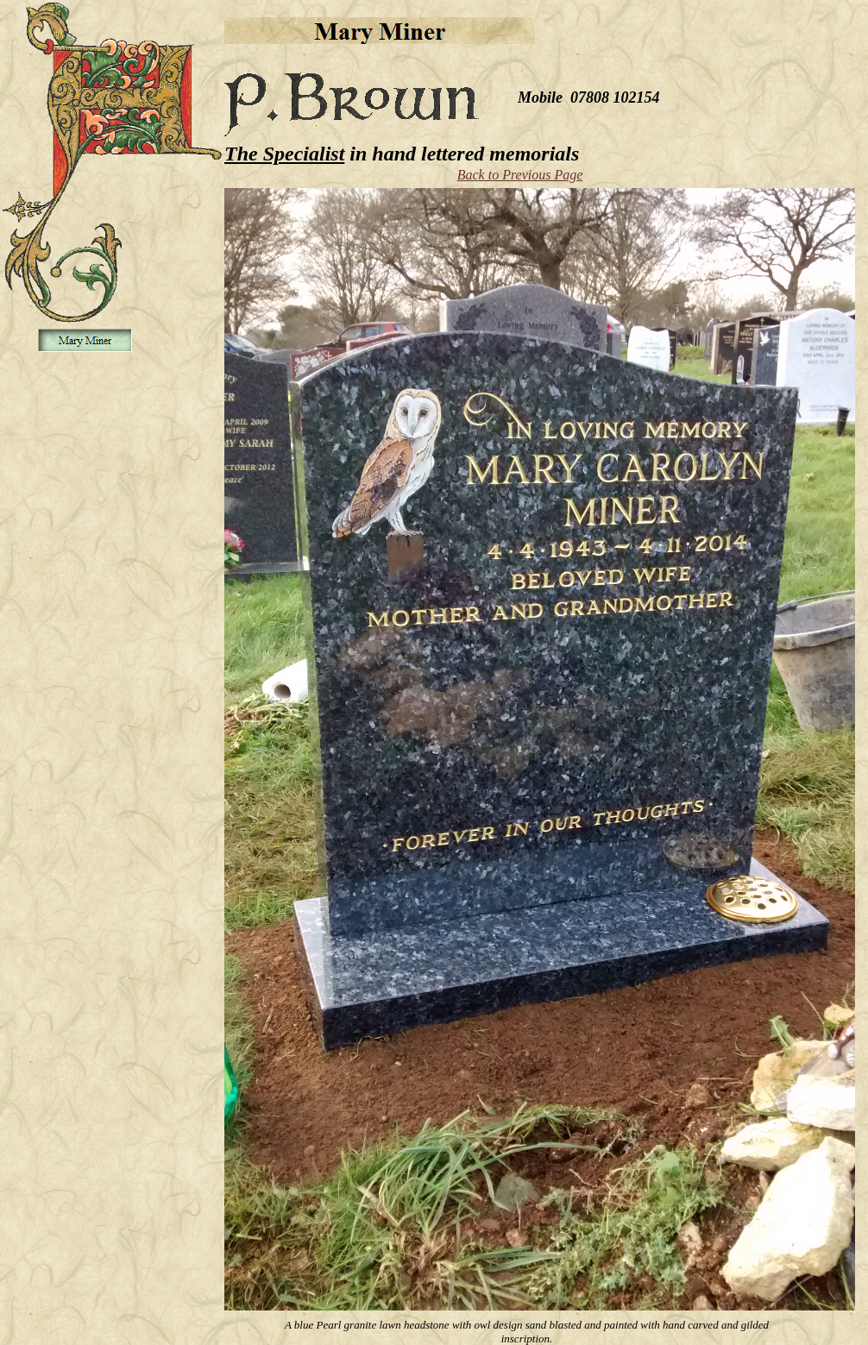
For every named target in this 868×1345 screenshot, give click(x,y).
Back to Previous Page (520, 174)
